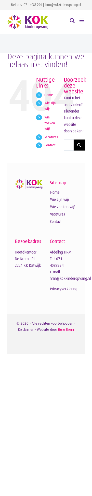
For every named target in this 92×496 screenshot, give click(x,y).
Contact (49, 145)
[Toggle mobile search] (72, 20)
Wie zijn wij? (59, 199)
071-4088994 (33, 5)
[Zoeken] (79, 145)
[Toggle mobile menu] (82, 20)
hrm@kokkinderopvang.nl (63, 5)
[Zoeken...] (69, 145)
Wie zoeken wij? (49, 123)
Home (48, 95)
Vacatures (51, 137)
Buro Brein (66, 329)
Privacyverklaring (63, 289)
